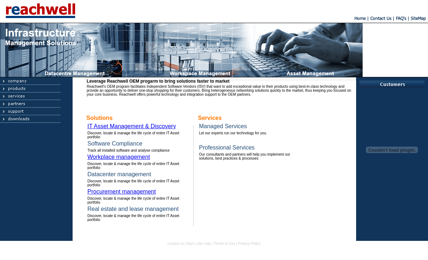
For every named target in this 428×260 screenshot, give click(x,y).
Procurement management (121, 191)
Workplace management (118, 157)
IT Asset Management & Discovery (131, 126)
